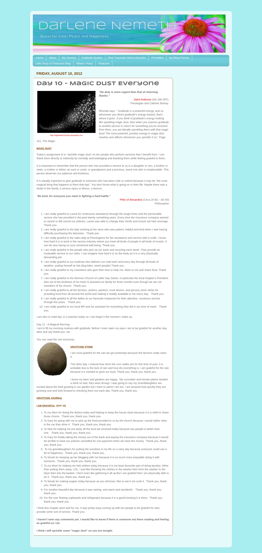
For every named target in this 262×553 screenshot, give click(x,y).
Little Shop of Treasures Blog (53, 63)
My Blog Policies (179, 57)
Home (39, 57)
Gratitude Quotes (92, 57)
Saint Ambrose (142, 99)
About (52, 57)
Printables (157, 57)
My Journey (69, 57)
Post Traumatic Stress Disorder (127, 57)
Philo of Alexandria (131, 199)
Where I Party (84, 63)
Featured (103, 63)
